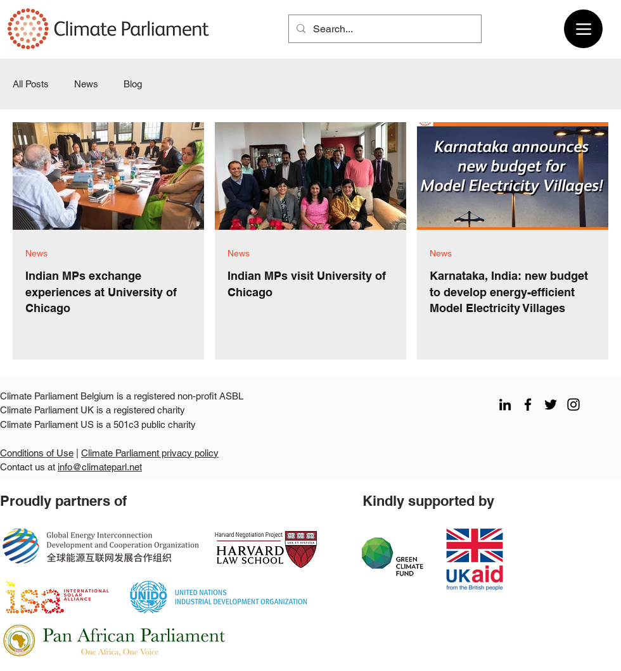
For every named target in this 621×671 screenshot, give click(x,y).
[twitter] (550, 404)
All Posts (31, 83)
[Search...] (383, 28)
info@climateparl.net (100, 466)
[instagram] (573, 404)
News (86, 83)
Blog (133, 83)
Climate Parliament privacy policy (150, 453)
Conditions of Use (37, 453)
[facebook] (528, 404)
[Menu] (583, 28)
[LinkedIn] (505, 404)
